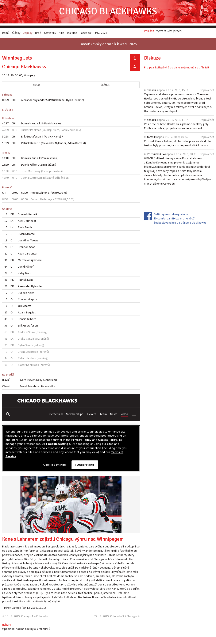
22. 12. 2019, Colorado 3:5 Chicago (115, 618)
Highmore (36, 262)
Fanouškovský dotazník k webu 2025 (108, 45)
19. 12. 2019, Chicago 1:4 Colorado (26, 618)
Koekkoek (32, 367)
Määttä (27, 308)
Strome (78, 102)
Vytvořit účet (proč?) (169, 33)
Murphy (32, 301)
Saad (32, 249)
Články (16, 33)
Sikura (29, 347)
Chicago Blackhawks (108, 12)
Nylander (40, 102)
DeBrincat (30, 223)
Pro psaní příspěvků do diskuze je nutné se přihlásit (176, 69)
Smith (28, 229)
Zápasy (27, 33)
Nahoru (6, 626)
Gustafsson (33, 138)
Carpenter (31, 255)
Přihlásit (149, 33)
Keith (31, 295)
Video (36, 86)
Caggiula (31, 340)
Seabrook (32, 353)
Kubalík (36, 125)
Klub (61, 33)
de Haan (31, 360)
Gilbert (34, 166)
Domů (5, 33)
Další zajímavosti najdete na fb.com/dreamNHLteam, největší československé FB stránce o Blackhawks (180, 220)
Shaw (31, 334)
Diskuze (72, 33)
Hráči (38, 33)
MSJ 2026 (101, 33)
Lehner (42, 194)
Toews (34, 242)
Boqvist (80, 145)
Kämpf (30, 268)
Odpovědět (207, 92)
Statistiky (50, 33)
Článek (105, 86)
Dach (28, 275)
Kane (61, 102)
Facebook (86, 33)
